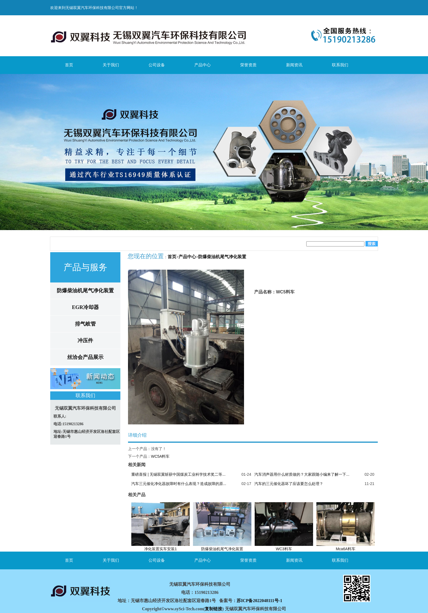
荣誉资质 (248, 65)
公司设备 (156, 65)
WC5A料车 (160, 456)
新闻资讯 (294, 65)
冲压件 (85, 340)
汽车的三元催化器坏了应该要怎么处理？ (288, 483)
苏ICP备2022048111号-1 (259, 600)
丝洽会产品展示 (85, 357)
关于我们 (111, 65)
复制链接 (213, 608)
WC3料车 (284, 549)
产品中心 (202, 65)
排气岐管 (85, 324)
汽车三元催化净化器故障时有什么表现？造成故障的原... (178, 483)
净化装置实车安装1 (160, 549)
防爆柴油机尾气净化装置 (85, 290)
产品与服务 (85, 267)
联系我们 (340, 65)
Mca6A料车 (345, 549)
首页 (69, 65)
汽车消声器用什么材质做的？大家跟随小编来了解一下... (301, 474)
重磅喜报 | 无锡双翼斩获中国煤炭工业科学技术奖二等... (178, 474)
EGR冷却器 (85, 307)
